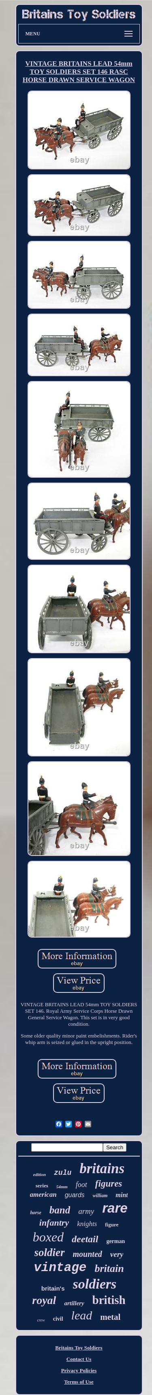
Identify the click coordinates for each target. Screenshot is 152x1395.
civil (58, 1319)
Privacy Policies (79, 1370)
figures (108, 1183)
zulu (62, 1173)
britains (101, 1168)
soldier (49, 1252)
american (43, 1194)
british (109, 1299)
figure (111, 1225)
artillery (74, 1303)
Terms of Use (78, 1382)
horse (35, 1212)
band (59, 1209)
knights (87, 1224)
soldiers (95, 1283)
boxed (48, 1237)
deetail (85, 1239)
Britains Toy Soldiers (78, 1348)
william (100, 1195)
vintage (60, 1268)
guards (75, 1194)
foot (81, 1185)
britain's (53, 1288)
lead (81, 1315)
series (42, 1186)
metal (110, 1317)
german (115, 1241)
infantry (54, 1222)
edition (39, 1174)
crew (41, 1320)
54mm (62, 1186)
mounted (87, 1254)
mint (122, 1194)
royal (44, 1300)
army (86, 1211)
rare (114, 1207)
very (117, 1254)
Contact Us (79, 1359)
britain (109, 1268)
